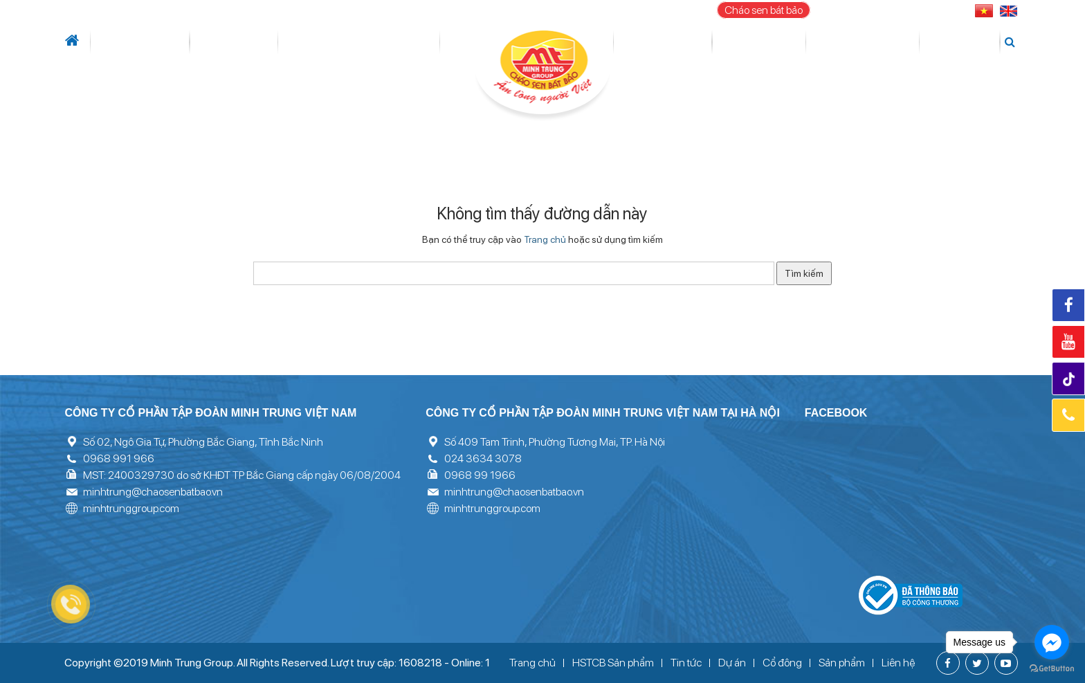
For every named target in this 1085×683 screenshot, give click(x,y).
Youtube (1068, 342)
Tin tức (196, 42)
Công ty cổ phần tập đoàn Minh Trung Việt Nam (210, 413)
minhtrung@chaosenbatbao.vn (153, 491)
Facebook (1068, 305)
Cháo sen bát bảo (763, 10)
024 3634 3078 (483, 458)
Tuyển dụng (898, 42)
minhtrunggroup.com (131, 508)
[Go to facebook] (1051, 642)
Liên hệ (967, 42)
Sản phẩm (757, 42)
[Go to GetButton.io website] (1052, 668)
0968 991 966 (118, 458)
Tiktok (1070, 379)
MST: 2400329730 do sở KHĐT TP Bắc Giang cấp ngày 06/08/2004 (242, 475)
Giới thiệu (134, 42)
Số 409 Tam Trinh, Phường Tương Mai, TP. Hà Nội (554, 441)
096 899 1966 (922, 10)
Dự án (413, 42)
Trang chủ (545, 239)
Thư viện (823, 42)
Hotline (1068, 415)
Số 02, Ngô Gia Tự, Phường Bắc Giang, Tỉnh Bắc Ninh (203, 441)
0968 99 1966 (480, 475)
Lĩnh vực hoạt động (298, 42)
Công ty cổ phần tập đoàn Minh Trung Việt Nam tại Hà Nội (603, 413)
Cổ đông (670, 42)
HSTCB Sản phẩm (613, 662)
